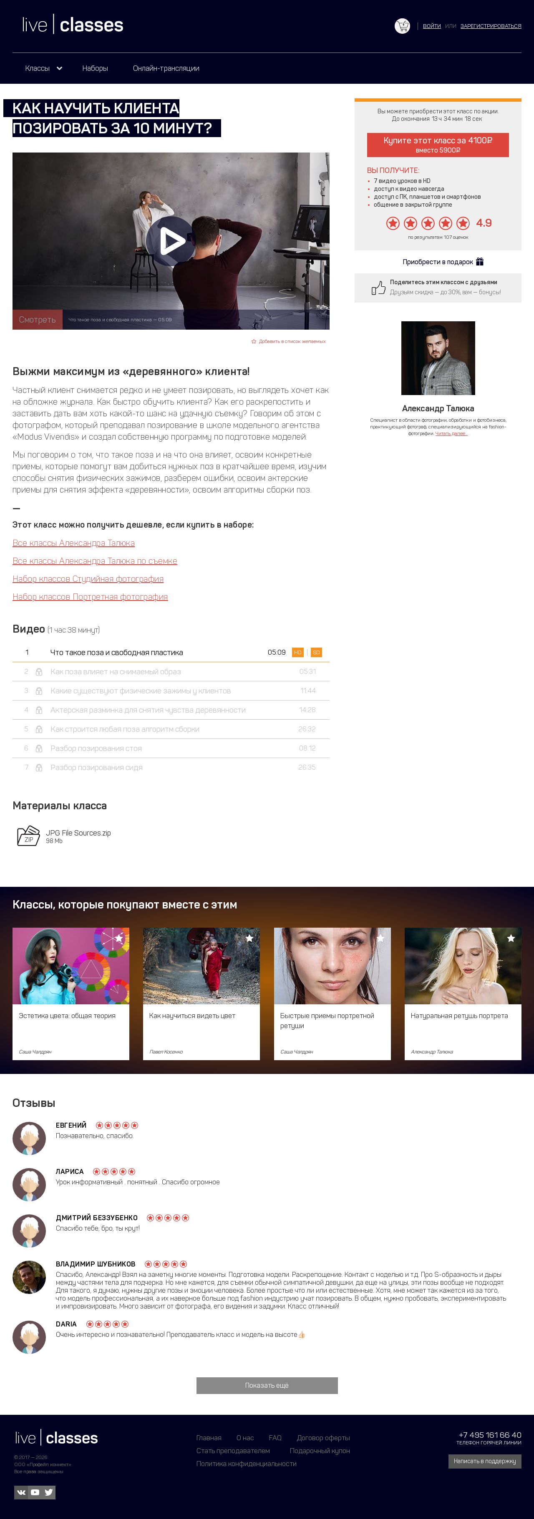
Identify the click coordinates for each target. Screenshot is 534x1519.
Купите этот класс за (438, 144)
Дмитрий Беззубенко (97, 1218)
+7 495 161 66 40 (490, 1435)
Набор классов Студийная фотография (88, 579)
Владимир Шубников (96, 1264)
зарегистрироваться (491, 26)
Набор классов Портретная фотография (90, 597)
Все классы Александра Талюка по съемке (95, 561)
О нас (245, 1438)
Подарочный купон (320, 1450)
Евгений (71, 1125)
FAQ (275, 1438)
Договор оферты (323, 1438)
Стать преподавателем (233, 1450)
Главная (209, 1438)
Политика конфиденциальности (246, 1463)
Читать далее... (452, 433)
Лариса (70, 1172)
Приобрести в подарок (438, 262)
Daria (66, 1324)
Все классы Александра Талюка (74, 543)
